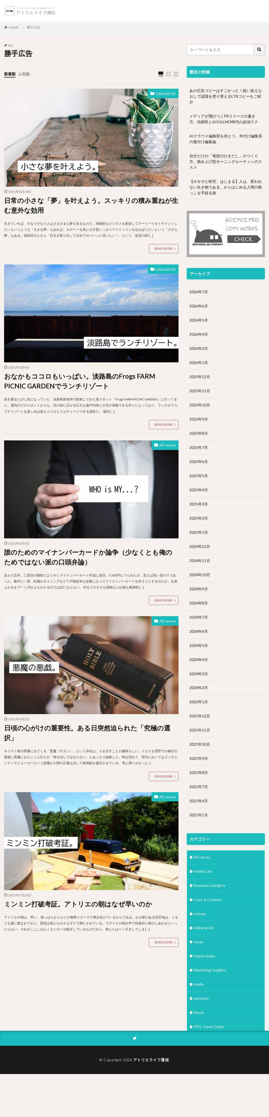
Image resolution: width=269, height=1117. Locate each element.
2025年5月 (198, 476)
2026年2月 (198, 348)
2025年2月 (198, 518)
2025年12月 (199, 377)
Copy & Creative (208, 900)
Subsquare (203, 1041)
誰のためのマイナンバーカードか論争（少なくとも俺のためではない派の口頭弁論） (88, 557)
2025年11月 (199, 391)
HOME (14, 27)
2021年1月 (198, 815)
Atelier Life (203, 871)
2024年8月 (198, 603)
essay (199, 942)
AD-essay (167, 445)
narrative (201, 999)
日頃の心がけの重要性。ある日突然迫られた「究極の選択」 (87, 733)
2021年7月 (198, 787)
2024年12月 (199, 546)
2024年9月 (198, 589)
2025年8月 (198, 433)
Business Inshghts (210, 886)
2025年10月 (199, 405)
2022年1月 (198, 702)
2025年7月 (198, 447)
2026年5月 (198, 320)
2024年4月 (198, 660)
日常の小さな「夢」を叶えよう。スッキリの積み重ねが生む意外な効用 (91, 205)
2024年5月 (198, 645)
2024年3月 (198, 674)
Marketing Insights (210, 970)
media (199, 985)
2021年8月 (198, 773)
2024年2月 (198, 688)
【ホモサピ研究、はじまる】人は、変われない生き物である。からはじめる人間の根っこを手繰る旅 (225, 187)
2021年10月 (199, 744)
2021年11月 (199, 730)
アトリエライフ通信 (151, 1102)
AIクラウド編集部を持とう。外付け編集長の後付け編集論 (225, 139)
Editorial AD (166, 93)
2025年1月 (198, 532)
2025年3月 (198, 504)
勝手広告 (33, 27)
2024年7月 (198, 617)
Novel (199, 1013)
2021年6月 (198, 801)
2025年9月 (198, 419)
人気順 (24, 74)
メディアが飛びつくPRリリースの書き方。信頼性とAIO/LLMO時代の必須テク (223, 119)
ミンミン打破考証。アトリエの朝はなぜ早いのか (78, 904)
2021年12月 (199, 716)
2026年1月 (198, 362)
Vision (199, 1055)
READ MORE (164, 249)
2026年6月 (198, 306)
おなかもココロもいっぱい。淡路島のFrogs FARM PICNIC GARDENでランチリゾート (80, 381)
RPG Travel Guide (209, 1027)
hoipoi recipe (205, 956)
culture (200, 914)
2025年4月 (198, 490)
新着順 (10, 74)
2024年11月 (199, 560)
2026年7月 (198, 292)
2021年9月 (198, 759)
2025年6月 (198, 461)
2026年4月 (198, 334)
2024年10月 (199, 575)
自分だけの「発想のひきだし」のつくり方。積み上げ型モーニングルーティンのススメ (225, 161)
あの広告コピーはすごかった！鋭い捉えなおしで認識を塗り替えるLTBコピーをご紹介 (225, 96)
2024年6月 (198, 631)
